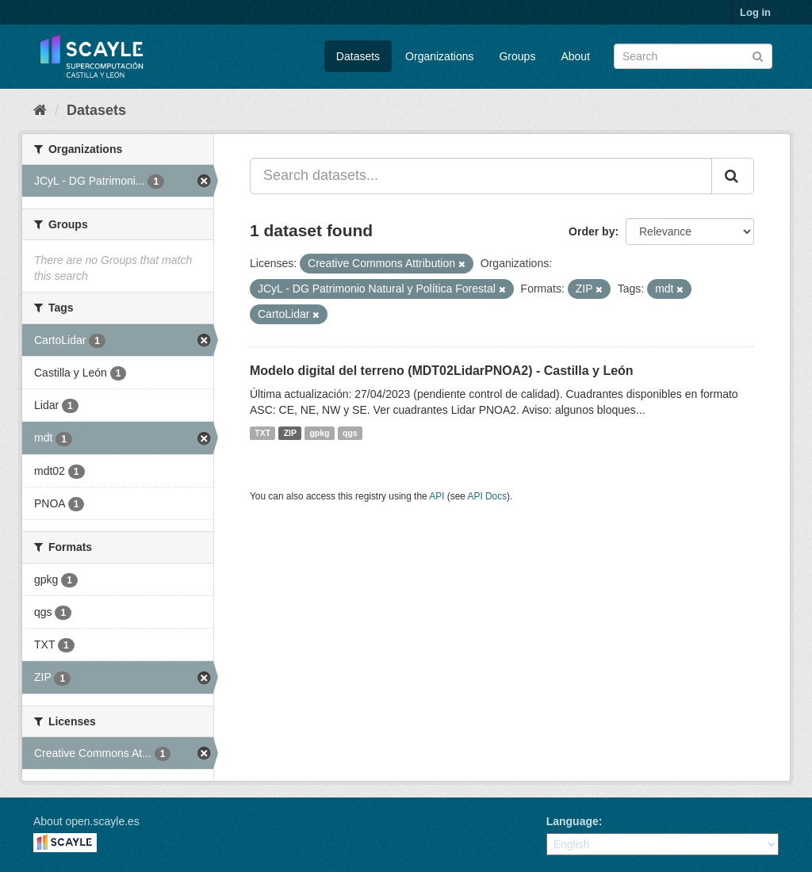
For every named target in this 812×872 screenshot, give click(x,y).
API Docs (488, 496)
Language (572, 821)
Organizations (439, 56)
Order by (592, 231)
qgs (350, 433)
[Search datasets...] (481, 176)
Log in (755, 12)
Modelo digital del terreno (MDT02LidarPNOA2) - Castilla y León (442, 370)
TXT (262, 433)
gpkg (319, 433)
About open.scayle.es (86, 821)
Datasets (358, 56)
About (575, 56)
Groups (517, 56)
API (436, 496)
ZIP (290, 433)
